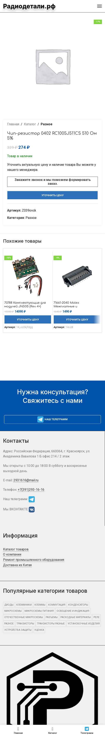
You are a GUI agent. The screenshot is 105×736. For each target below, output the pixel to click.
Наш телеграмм (52, 419)
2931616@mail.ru (25, 480)
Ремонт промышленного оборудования (33, 560)
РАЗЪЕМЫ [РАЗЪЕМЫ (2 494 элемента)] (52, 617)
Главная (13, 124)
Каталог (30, 124)
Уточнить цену (52, 195)
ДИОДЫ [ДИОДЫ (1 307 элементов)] (8, 604)
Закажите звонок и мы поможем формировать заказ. (53, 182)
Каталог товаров (16, 549)
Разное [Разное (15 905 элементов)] (9, 623)
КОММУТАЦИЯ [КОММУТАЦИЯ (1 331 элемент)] (56, 604)
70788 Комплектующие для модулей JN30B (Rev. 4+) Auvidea (25, 306)
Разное (46, 124)
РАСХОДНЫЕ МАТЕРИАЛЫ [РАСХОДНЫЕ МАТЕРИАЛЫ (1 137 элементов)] (75, 617)
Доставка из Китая (17, 565)
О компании (12, 554)
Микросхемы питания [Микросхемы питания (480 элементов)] (39, 610)
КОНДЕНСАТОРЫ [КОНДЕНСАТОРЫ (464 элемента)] (78, 604)
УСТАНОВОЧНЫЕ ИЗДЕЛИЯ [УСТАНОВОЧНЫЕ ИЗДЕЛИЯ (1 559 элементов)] (84, 623)
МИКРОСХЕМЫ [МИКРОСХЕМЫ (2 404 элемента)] (13, 610)
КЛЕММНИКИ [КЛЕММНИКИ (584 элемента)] (24, 604)
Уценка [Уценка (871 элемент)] (39, 629)
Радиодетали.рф (25, 6)
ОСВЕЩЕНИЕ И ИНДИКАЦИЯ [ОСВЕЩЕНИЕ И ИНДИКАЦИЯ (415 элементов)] (73, 610)
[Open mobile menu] (99, 6)
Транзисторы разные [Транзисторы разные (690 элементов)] (51, 623)
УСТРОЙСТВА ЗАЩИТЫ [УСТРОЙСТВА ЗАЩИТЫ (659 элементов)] (17, 629)
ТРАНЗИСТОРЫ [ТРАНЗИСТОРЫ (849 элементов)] (25, 623)
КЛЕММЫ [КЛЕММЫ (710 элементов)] (40, 604)
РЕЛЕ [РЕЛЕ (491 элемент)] (96, 617)
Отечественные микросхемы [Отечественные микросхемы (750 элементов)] (23, 617)
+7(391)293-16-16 (31, 490)
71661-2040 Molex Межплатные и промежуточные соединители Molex (69, 308)
